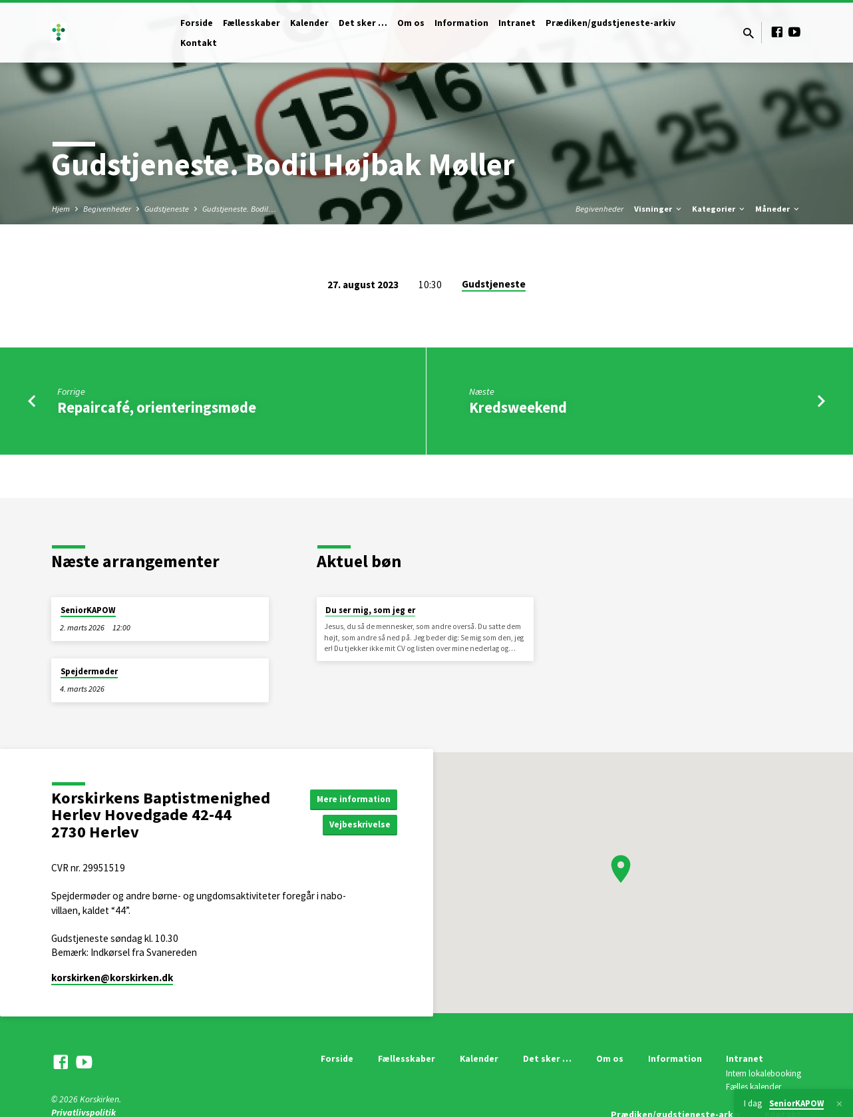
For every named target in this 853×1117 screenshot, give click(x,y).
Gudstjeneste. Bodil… (239, 209)
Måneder (778, 209)
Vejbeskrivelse (359, 825)
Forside (196, 23)
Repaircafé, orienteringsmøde (156, 407)
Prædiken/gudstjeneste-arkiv (610, 23)
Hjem (61, 209)
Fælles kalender (753, 1086)
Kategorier (719, 209)
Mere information (352, 798)
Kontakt (198, 43)
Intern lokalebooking (763, 1073)
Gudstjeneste (166, 209)
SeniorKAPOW (88, 610)
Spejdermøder (89, 671)
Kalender (309, 23)
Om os (411, 23)
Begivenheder (107, 209)
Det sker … (363, 23)
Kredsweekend (518, 407)
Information (461, 23)
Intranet (517, 23)
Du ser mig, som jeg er (370, 610)
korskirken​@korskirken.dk (112, 977)
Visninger (658, 209)
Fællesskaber (251, 23)
